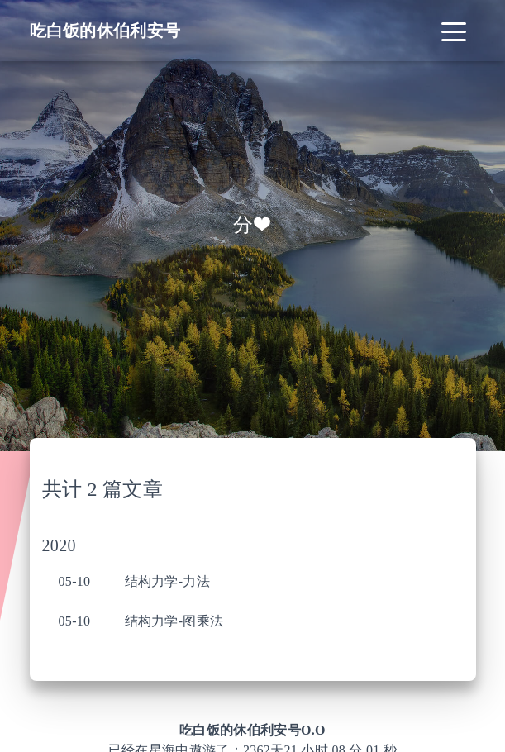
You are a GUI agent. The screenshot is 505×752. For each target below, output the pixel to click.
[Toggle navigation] (453, 30)
